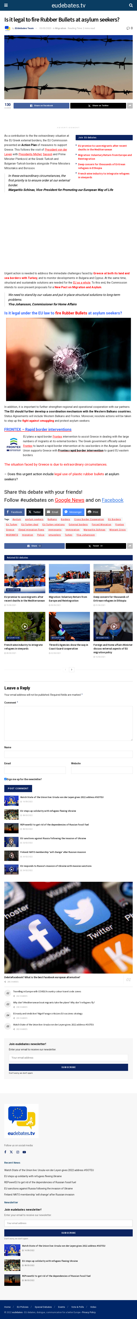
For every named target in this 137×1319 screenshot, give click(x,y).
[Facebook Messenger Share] (73, 512)
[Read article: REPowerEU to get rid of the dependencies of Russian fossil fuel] (11, 828)
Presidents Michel (30, 154)
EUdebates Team (24, 28)
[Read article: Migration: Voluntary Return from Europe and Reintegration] (69, 578)
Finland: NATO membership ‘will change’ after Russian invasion (53, 852)
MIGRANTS (12, 535)
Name (7, 747)
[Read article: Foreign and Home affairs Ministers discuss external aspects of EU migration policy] (114, 626)
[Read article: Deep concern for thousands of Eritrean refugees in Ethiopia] (114, 578)
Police (40, 535)
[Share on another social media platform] (130, 106)
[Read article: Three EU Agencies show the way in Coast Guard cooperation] (69, 626)
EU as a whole (81, 282)
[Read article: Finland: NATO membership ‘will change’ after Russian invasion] (11, 856)
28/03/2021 (10, 653)
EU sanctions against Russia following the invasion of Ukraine (53, 838)
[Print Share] (93, 512)
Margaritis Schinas (94, 529)
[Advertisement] (68, 118)
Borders (65, 519)
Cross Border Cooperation (89, 519)
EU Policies (22, 1307)
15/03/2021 (99, 657)
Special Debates (43, 1307)
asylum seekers (34, 519)
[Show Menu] (6, 5)
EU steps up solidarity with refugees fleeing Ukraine (48, 810)
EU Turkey (11, 524)
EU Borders (114, 519)
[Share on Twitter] (98, 106)
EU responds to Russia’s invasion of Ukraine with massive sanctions (56, 866)
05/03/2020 (45, 28)
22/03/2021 (55, 653)
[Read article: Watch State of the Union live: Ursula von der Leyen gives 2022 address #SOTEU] (11, 801)
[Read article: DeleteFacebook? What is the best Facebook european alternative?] (68, 928)
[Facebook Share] (14, 512)
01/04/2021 (99, 605)
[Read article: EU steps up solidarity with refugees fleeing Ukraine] (11, 814)
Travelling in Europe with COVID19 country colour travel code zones (47, 991)
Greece (10, 529)
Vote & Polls (77, 1307)
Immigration (73, 529)
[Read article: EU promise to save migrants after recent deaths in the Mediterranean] (24, 578)
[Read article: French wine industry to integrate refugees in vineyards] (24, 626)
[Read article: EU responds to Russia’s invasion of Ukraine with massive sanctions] (11, 869)
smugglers (55, 535)
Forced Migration (101, 524)
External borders (78, 524)
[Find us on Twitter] (11, 1152)
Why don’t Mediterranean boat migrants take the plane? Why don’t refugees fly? (54, 1002)
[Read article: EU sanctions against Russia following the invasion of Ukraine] (11, 842)
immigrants (55, 529)
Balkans (52, 519)
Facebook (112, 500)
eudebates (17, 1312)
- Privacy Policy (88, 1312)
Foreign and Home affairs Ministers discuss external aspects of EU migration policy (113, 648)
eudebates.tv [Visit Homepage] (68, 5)
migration (27, 535)
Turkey (68, 535)
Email (7, 763)
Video (93, 1307)
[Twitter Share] (34, 512)
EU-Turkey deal (29, 524)
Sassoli (47, 154)
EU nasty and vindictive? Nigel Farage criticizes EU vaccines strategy (48, 1013)
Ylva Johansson (86, 535)
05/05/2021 (55, 605)
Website (76, 763)
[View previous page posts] (65, 669)
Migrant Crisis (118, 529)
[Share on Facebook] (41, 106)
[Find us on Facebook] (5, 1152)
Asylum (16, 519)
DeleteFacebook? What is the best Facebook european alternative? (42, 977)
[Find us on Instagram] (17, 1152)
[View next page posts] (71, 669)
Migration (60, 28)
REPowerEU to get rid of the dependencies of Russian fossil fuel (54, 824)
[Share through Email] (53, 512)
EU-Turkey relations (53, 524)
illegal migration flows (31, 529)
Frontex (57, 436)
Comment (11, 703)
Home (7, 1307)
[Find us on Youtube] (24, 1152)
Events (61, 1307)
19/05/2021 (10, 605)
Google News (69, 500)
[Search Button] (131, 5)
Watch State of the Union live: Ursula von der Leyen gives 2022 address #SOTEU (62, 797)
